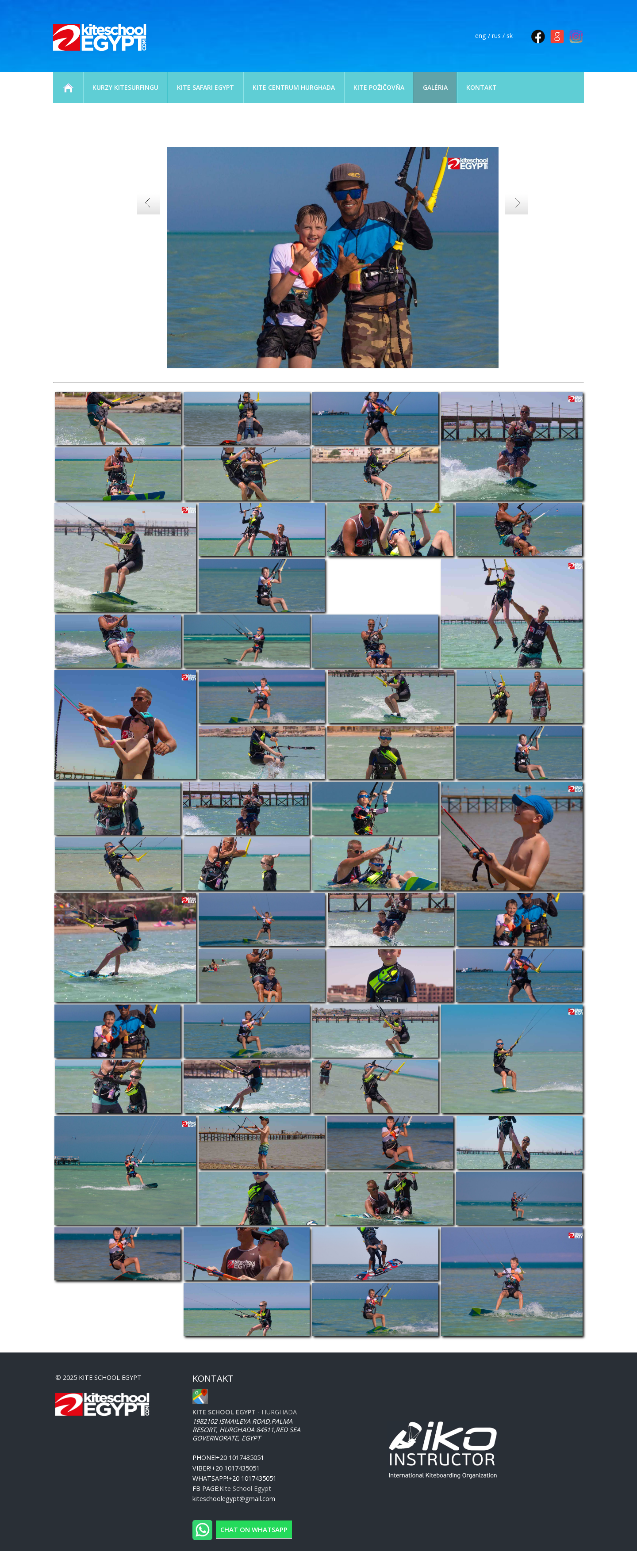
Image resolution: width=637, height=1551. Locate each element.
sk (510, 35)
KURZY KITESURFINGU (125, 87)
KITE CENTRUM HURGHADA (294, 87)
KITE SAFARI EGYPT (205, 87)
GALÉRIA (435, 87)
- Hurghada (244, 1412)
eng (480, 35)
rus (496, 35)
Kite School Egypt (245, 1488)
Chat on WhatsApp (254, 1529)
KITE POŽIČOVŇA (378, 87)
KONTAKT (481, 87)
